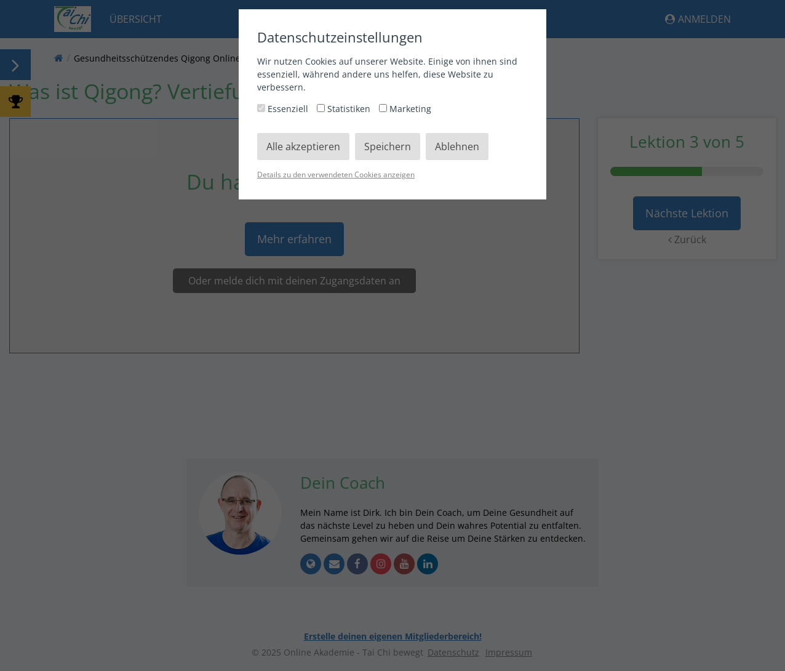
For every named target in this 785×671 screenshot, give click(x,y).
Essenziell (284, 109)
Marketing (405, 109)
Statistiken (345, 109)
